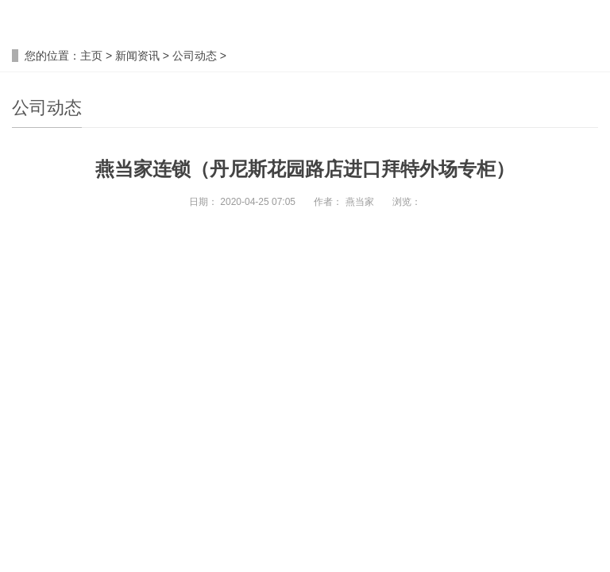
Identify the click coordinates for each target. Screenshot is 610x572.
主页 (91, 55)
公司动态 (194, 55)
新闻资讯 (137, 55)
